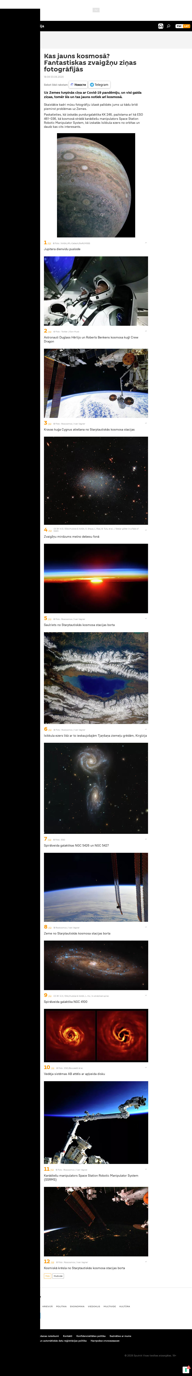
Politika (61, 1306)
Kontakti (67, 1336)
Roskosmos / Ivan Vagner (73, 730)
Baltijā (20, 1306)
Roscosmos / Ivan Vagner (73, 423)
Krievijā (47, 1306)
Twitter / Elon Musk (70, 331)
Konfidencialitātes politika (90, 1336)
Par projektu (10, 1336)
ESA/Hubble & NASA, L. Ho (77, 996)
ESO (63, 839)
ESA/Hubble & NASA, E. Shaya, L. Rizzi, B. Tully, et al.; (89, 528)
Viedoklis (94, 1306)
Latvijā (8, 1306)
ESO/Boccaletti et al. (73, 1068)
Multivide (58, 1276)
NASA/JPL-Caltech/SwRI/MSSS (75, 243)
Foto (48, 1276)
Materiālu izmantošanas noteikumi (40, 1336)
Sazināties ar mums (120, 1336)
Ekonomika (77, 1306)
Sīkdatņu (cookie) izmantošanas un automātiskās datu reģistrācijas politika (45, 1340)
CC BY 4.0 (58, 528)
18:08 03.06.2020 (54, 76)
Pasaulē (34, 1306)
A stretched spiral (100, 996)
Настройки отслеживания (105, 1340)
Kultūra (124, 1306)
